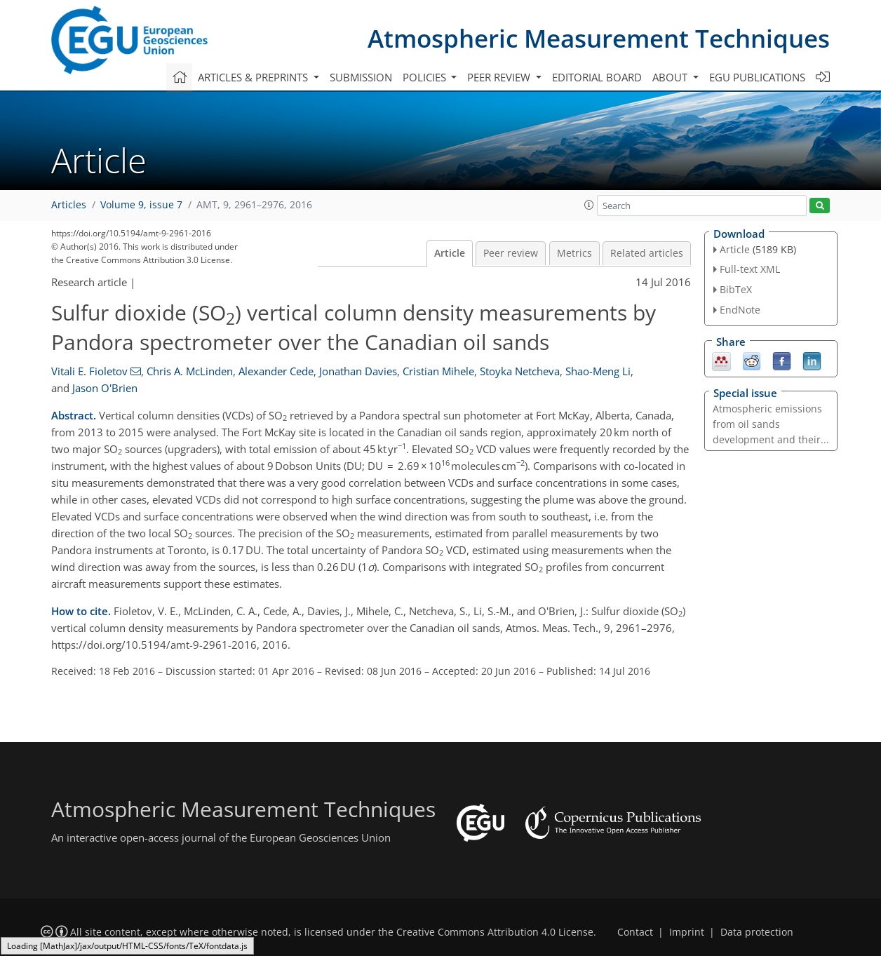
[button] (589, 204)
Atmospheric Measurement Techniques (599, 38)
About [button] (671, 77)
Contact (635, 932)
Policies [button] (426, 77)
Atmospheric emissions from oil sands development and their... (771, 424)
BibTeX (736, 289)
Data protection (756, 932)
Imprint (686, 932)
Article (449, 253)
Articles (68, 204)
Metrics (574, 253)
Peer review (510, 253)
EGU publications (757, 77)
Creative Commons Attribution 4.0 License (494, 932)
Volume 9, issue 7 (141, 204)
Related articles (646, 253)
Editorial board (597, 77)
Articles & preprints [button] (254, 77)
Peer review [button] (500, 77)
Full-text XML (750, 269)
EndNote (740, 309)
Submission (361, 77)
